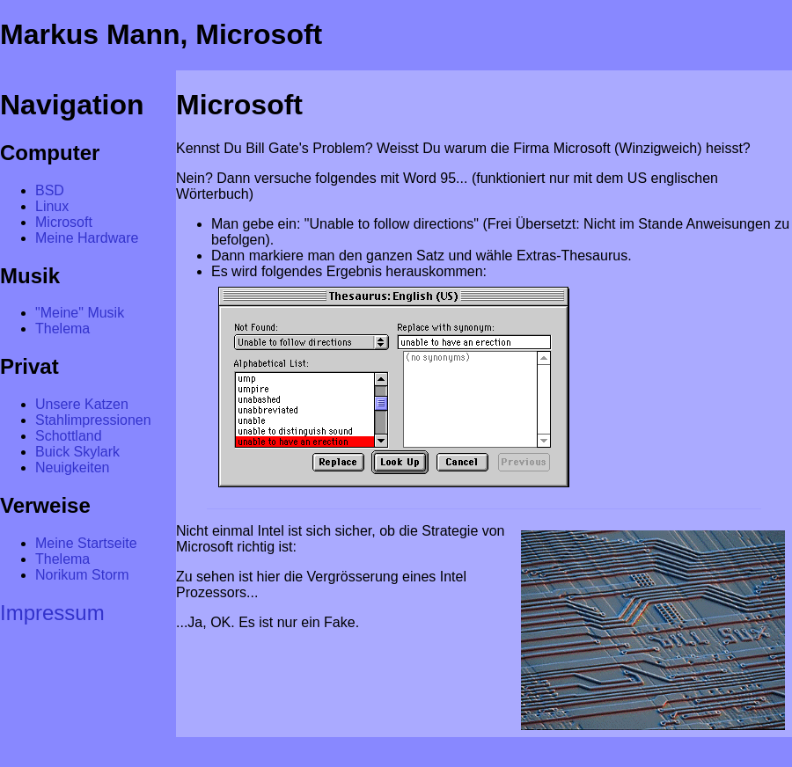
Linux (52, 206)
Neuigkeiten (72, 467)
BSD (49, 190)
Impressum (52, 613)
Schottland (68, 435)
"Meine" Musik (79, 312)
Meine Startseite (86, 543)
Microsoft (63, 222)
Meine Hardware (86, 237)
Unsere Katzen (81, 404)
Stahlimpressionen (93, 420)
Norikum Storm (82, 574)
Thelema (62, 328)
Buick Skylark (77, 451)
